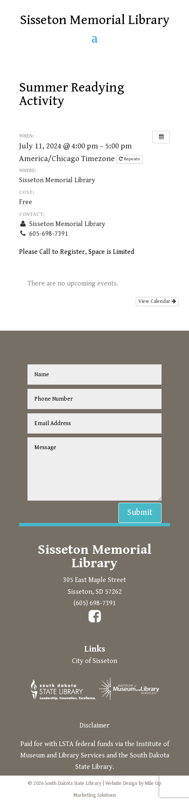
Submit (140, 512)
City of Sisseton (94, 661)
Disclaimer (94, 726)
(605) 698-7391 (95, 603)
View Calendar (157, 301)
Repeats (130, 159)
